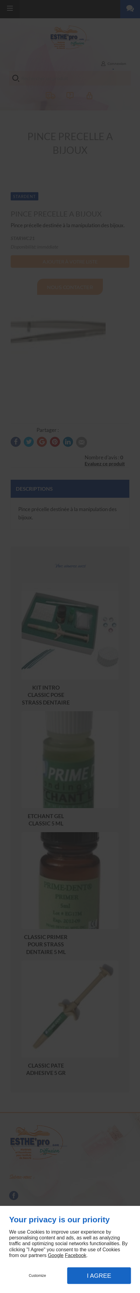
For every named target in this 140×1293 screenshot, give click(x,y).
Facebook (75, 1255)
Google (56, 1255)
